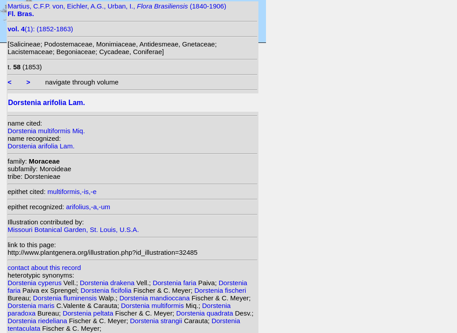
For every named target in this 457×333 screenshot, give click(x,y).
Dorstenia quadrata (205, 313)
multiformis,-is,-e (71, 191)
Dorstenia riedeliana (38, 321)
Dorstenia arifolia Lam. (41, 146)
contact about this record (44, 267)
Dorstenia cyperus (35, 283)
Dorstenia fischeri (220, 290)
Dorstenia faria (175, 283)
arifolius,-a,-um (88, 207)
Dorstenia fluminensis (66, 298)
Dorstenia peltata (88, 313)
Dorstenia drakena (108, 283)
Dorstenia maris (32, 305)
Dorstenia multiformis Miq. (46, 131)
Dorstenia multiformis (153, 305)
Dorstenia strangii (157, 321)
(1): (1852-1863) (40, 29)
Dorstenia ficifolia (106, 290)
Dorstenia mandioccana (155, 298)
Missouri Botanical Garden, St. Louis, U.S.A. (73, 229)
